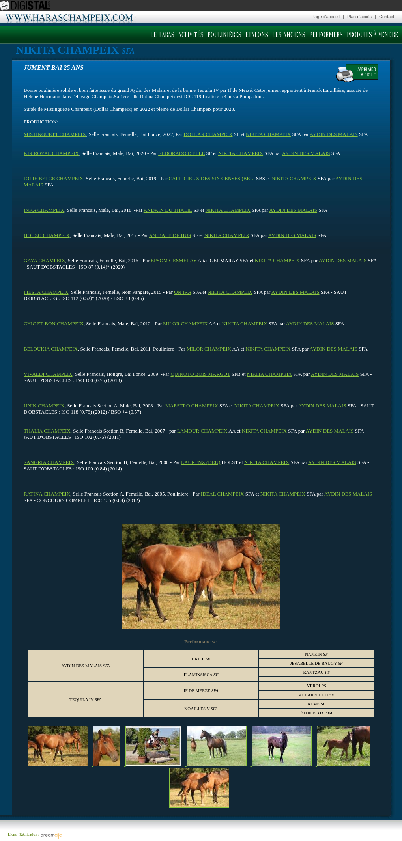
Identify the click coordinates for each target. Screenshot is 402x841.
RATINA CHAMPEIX (47, 494)
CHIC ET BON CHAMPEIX (54, 323)
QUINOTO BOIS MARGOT (200, 374)
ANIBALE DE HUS (170, 235)
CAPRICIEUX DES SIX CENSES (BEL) (212, 178)
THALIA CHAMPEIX (47, 431)
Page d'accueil (326, 16)
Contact (386, 16)
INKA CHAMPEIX (44, 210)
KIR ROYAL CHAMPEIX (51, 153)
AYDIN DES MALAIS (334, 134)
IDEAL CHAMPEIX (222, 494)
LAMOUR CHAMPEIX (202, 431)
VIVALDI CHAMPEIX (48, 374)
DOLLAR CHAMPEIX (208, 134)
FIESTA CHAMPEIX (46, 292)
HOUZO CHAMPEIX (47, 235)
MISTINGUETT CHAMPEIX (55, 134)
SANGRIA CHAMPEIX (49, 462)
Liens (12, 834)
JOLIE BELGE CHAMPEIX (53, 178)
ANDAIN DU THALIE (168, 210)
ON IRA (182, 292)
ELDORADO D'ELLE (181, 153)
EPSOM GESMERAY (173, 260)
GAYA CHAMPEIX (44, 260)
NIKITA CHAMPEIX (268, 134)
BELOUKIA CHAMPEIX (51, 349)
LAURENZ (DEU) (200, 462)
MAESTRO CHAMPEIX (191, 405)
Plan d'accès (359, 16)
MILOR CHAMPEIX (185, 323)
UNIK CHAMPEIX (44, 405)
